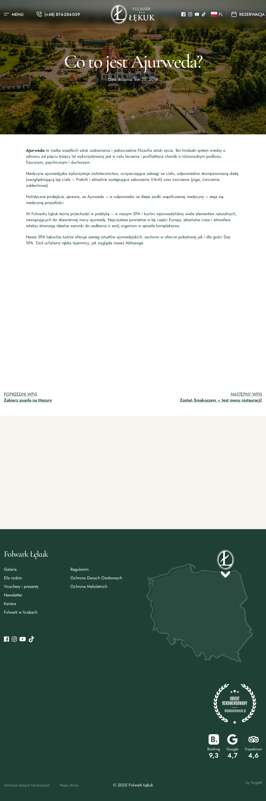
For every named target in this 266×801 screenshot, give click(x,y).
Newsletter (13, 595)
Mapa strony (69, 785)
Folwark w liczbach (20, 612)
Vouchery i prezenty (21, 586)
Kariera (10, 604)
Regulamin (79, 569)
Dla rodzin (13, 578)
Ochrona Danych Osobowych (96, 578)
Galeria (10, 569)
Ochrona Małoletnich (88, 586)
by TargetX (254, 782)
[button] (216, 14)
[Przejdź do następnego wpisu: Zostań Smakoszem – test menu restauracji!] (199, 397)
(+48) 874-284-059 (62, 14)
